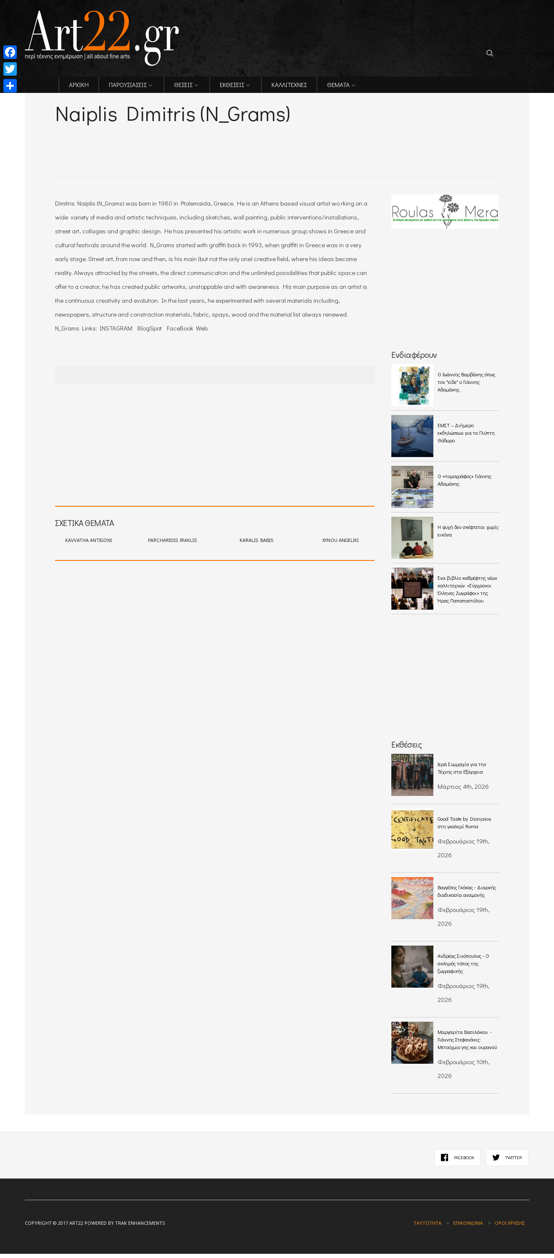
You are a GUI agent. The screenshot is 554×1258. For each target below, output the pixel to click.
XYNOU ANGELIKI (340, 544)
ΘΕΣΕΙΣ (183, 89)
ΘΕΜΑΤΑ (338, 89)
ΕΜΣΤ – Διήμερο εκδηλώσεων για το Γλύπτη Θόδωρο (466, 437)
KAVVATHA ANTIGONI (88, 544)
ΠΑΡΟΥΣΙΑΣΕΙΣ (128, 89)
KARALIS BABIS (256, 544)
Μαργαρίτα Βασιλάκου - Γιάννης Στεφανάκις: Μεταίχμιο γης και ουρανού (467, 1043)
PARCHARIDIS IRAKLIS (172, 544)
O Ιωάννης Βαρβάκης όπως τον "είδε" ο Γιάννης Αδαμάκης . (466, 386)
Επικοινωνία (468, 1227)
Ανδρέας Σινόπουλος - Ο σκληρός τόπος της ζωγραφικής (463, 967)
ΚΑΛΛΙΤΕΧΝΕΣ (289, 89)
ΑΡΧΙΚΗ (79, 89)
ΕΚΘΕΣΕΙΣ (232, 89)
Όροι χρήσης (510, 1227)
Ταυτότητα (427, 1227)
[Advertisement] (153, 143)
